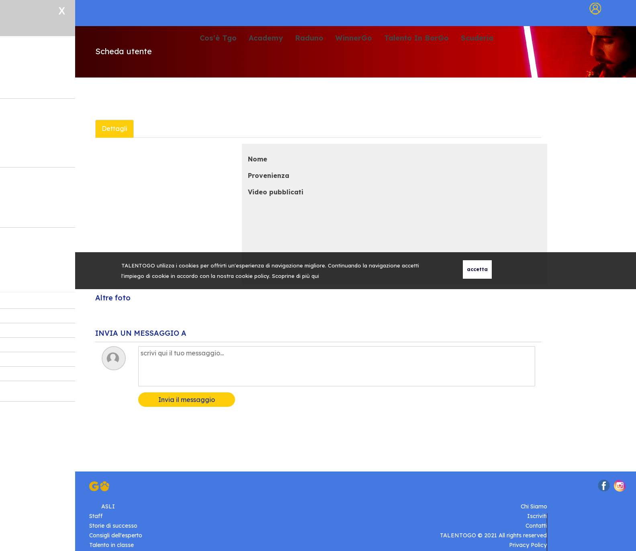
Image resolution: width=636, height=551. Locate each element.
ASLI (108, 506)
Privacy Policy (528, 545)
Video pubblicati (275, 192)
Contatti (536, 525)
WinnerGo (353, 38)
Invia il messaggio (186, 400)
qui (315, 276)
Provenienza (268, 175)
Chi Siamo (534, 506)
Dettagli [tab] (114, 128)
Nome (257, 159)
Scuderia (477, 38)
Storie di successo (113, 525)
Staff (95, 516)
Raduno (309, 38)
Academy (266, 38)
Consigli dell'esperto (115, 535)
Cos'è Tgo (218, 38)
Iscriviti (537, 516)
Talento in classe (111, 545)
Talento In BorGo (416, 38)
